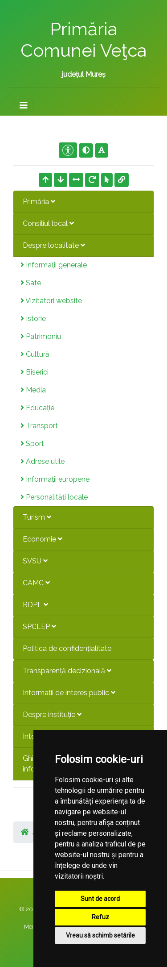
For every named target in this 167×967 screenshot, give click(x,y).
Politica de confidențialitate (67, 648)
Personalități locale (54, 497)
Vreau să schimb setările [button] (100, 935)
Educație (37, 408)
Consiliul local (48, 223)
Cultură (34, 354)
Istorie (33, 318)
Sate (30, 283)
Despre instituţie (52, 714)
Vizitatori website (51, 300)
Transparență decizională (67, 671)
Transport (39, 425)
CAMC (36, 583)
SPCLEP (39, 626)
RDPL (35, 604)
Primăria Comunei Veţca (83, 39)
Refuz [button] (100, 917)
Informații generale (53, 265)
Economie (42, 539)
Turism (37, 517)
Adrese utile (42, 461)
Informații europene (55, 479)
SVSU (35, 561)
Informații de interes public (69, 692)
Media (33, 390)
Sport (32, 443)
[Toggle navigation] (23, 105)
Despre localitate (54, 245)
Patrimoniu (40, 336)
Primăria (39, 201)
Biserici (34, 372)
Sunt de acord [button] (100, 898)
